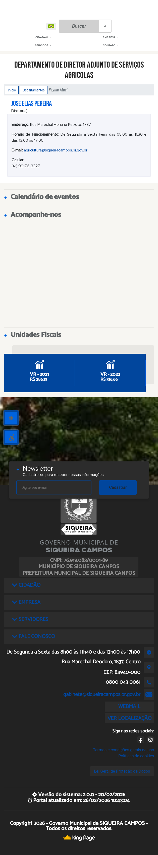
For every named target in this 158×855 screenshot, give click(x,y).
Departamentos (34, 89)
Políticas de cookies (136, 756)
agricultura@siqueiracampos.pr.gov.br (55, 150)
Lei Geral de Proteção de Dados (122, 771)
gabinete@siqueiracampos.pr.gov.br (101, 694)
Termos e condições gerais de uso (123, 749)
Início (12, 89)
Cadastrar (118, 487)
